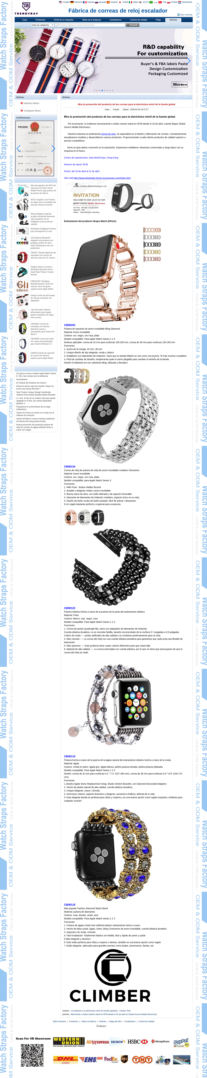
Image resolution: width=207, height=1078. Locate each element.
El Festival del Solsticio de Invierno (31, 383)
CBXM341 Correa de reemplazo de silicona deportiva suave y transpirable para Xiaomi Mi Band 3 (42, 329)
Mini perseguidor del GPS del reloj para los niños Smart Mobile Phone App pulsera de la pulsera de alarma (43, 189)
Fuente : (117, 109)
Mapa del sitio (115, 1021)
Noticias (173, 20)
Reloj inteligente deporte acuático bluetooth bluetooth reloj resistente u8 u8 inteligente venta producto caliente (43, 219)
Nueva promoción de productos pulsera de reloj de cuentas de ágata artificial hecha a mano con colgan (34, 427)
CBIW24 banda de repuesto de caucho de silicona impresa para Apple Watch (42, 355)
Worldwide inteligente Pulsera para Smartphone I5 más (43, 230)
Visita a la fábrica (88, 1021)
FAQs (158, 20)
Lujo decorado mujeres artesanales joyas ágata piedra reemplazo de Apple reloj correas (42, 314)
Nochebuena (21, 379)
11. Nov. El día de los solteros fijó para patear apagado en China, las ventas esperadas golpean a (35, 401)
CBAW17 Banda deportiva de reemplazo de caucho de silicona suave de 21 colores (43, 255)
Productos (40, 20)
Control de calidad (138, 20)
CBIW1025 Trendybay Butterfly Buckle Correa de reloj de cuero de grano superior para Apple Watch (42, 285)
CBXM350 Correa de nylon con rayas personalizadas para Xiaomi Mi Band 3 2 (42, 341)
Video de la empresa (91, 20)
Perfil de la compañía (63, 20)
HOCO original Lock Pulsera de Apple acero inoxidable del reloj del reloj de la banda (43, 202)
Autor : (108, 109)
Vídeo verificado (186, 15)
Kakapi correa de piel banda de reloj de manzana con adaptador (43, 298)
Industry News (31, 103)
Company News (32, 110)
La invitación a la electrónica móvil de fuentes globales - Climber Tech (101, 1011)
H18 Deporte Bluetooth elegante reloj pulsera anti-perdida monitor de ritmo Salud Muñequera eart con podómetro (42, 243)
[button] (94, 90)
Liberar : (126, 109)
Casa (24, 20)
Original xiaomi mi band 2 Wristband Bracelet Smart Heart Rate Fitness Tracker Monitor (42, 271)
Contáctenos (115, 20)
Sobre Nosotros (59, 1021)
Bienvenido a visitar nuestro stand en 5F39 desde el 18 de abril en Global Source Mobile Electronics (114, 1014)
